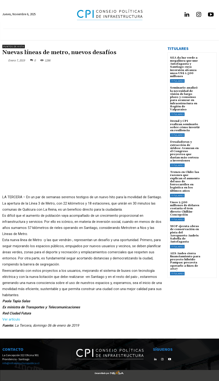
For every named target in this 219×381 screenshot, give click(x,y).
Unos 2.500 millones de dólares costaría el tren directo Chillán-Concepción (184, 208)
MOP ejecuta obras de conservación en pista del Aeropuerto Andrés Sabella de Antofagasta (184, 233)
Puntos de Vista (13, 46)
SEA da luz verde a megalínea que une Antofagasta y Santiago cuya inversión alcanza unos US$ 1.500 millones (184, 67)
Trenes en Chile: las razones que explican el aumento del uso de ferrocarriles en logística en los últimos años (185, 181)
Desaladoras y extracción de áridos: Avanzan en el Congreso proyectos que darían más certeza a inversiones (184, 151)
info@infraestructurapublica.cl (20, 363)
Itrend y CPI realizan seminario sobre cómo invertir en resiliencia (185, 125)
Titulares (177, 80)
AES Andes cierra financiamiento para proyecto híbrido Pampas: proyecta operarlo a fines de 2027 (185, 260)
